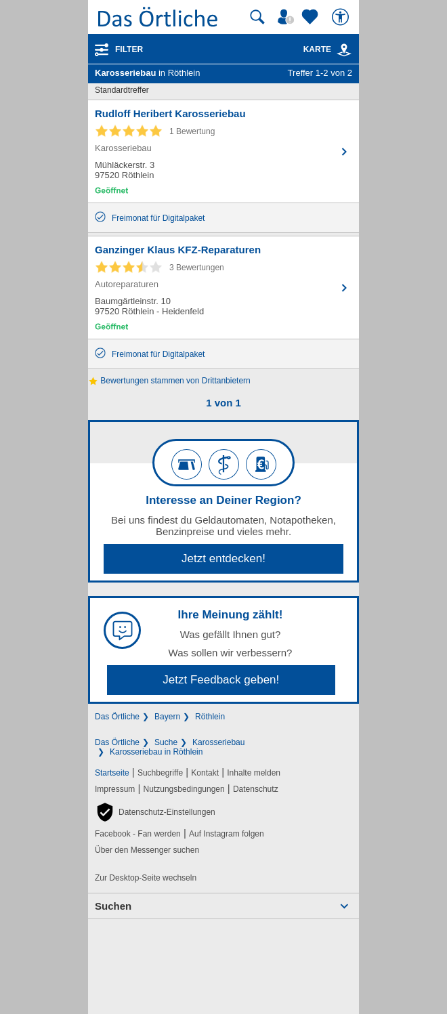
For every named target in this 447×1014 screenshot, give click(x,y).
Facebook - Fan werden (138, 834)
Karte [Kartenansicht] (327, 49)
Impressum (115, 789)
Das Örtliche (117, 716)
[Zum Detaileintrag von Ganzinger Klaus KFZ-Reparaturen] (223, 287)
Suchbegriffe (160, 773)
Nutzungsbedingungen (184, 789)
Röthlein (210, 716)
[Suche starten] (257, 17)
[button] (155, 812)
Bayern (167, 716)
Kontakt (205, 773)
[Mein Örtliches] (288, 17)
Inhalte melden (253, 773)
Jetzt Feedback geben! (221, 679)
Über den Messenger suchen (147, 850)
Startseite (112, 773)
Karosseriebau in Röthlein (156, 752)
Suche (165, 742)
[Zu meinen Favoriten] (311, 17)
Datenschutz (255, 789)
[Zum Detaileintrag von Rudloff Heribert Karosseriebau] (223, 151)
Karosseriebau (218, 742)
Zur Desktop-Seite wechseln (145, 878)
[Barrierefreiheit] (342, 17)
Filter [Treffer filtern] (129, 49)
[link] (344, 50)
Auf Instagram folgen (226, 834)
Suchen (113, 906)
